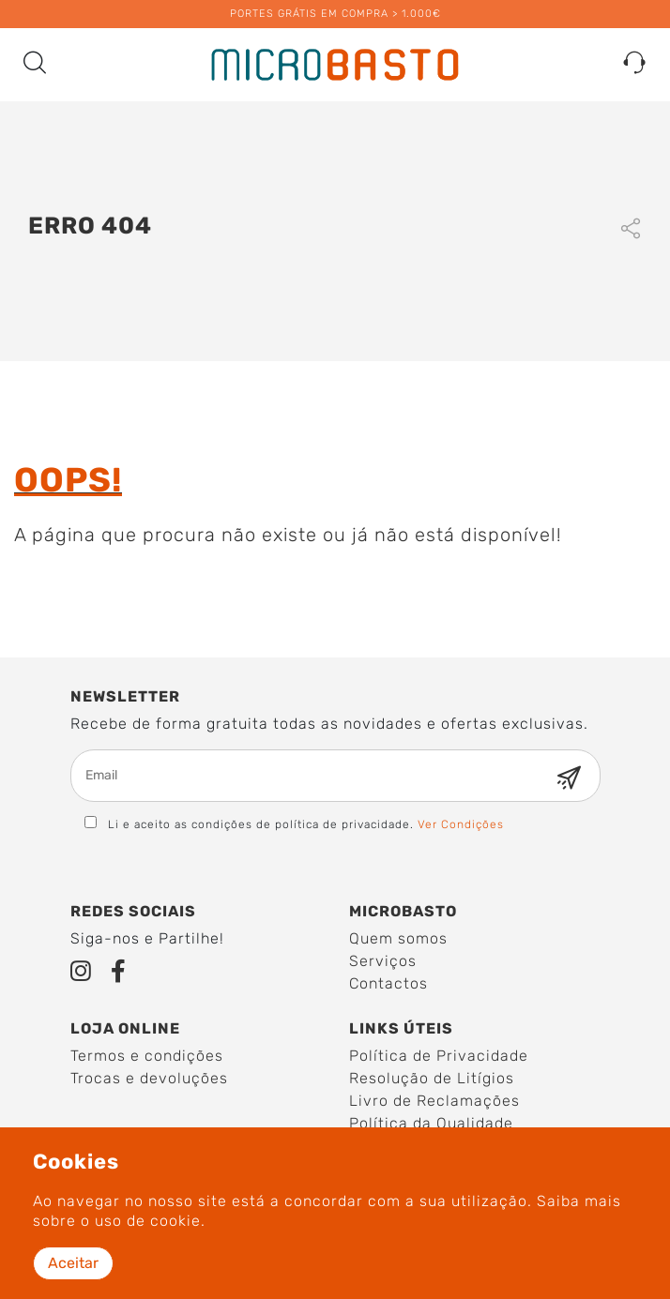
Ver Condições (461, 824)
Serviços (383, 961)
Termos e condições (146, 1056)
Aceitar (73, 1263)
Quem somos (398, 938)
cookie (175, 1221)
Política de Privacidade (438, 1056)
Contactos (388, 983)
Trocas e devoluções (149, 1078)
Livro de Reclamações (434, 1101)
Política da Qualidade (431, 1123)
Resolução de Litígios (431, 1078)
